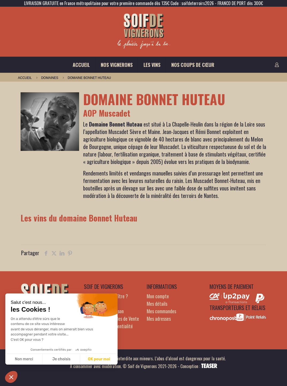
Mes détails (157, 303)
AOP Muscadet (106, 113)
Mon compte (158, 296)
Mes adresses (159, 318)
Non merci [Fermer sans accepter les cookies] (24, 359)
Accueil (25, 78)
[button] (11, 376)
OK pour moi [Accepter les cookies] (99, 359)
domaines (49, 78)
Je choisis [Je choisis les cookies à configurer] (61, 359)
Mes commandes (161, 311)
